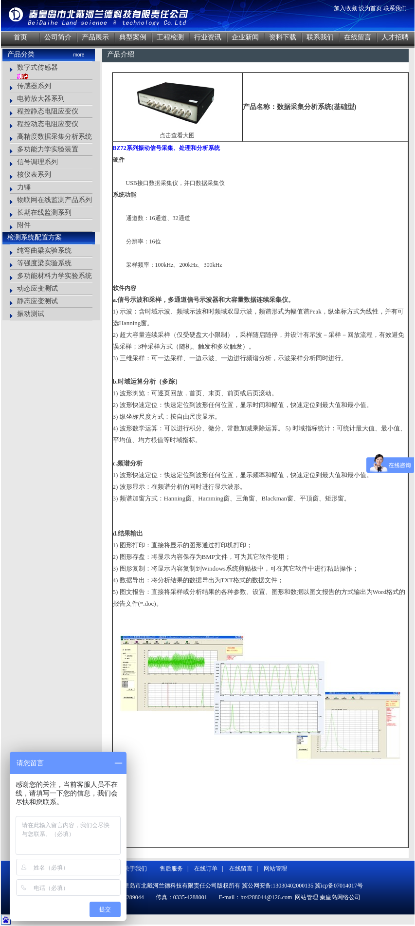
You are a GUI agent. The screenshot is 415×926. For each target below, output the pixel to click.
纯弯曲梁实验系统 (44, 250)
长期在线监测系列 (44, 212)
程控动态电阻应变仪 (47, 124)
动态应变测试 (37, 288)
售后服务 (171, 868)
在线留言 (357, 37)
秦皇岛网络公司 (340, 897)
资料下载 (282, 37)
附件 (24, 225)
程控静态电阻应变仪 (47, 111)
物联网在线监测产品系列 (54, 200)
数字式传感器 (37, 67)
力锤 (24, 187)
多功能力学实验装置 (47, 149)
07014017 (345, 885)
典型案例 (132, 37)
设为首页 (370, 8)
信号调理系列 (37, 162)
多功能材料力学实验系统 (54, 275)
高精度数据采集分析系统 (54, 136)
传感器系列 (34, 86)
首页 (20, 37)
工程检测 (170, 37)
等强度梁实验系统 (44, 263)
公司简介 (58, 37)
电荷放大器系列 (41, 98)
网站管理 (275, 868)
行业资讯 (207, 37)
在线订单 (205, 868)
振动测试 (30, 313)
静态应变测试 (37, 301)
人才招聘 (395, 37)
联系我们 (395, 8)
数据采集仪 (163, 183)
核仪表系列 (34, 174)
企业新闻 (245, 37)
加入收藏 (345, 8)
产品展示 (95, 37)
